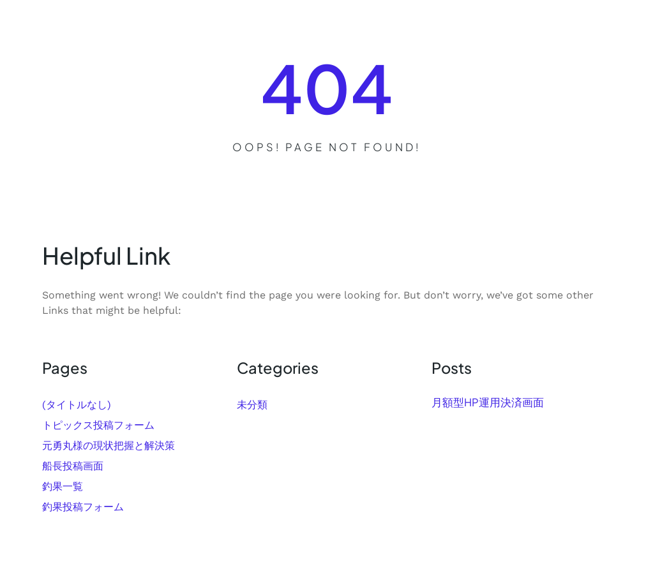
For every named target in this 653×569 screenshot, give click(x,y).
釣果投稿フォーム (83, 507)
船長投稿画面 (72, 466)
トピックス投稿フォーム (98, 425)
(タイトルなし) (76, 405)
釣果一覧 (62, 486)
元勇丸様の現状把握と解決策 (108, 446)
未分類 (252, 405)
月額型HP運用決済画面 (488, 402)
